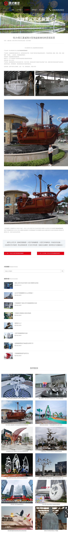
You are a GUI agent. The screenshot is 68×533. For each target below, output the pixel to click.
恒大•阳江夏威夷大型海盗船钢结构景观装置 (17, 425)
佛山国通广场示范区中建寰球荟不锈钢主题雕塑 (51, 398)
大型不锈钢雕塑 (33, 242)
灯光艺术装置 (32, 245)
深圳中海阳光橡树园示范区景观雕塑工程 (17, 398)
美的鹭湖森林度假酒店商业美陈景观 (17, 530)
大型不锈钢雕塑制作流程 (21, 333)
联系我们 (41, 9)
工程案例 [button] (26, 9)
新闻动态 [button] (34, 9)
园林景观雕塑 (21, 242)
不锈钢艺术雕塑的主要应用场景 (23, 313)
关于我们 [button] (19, 9)
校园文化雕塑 (43, 245)
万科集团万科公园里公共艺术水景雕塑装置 (17, 451)
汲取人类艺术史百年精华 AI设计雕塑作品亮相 (26, 283)
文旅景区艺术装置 (11, 245)
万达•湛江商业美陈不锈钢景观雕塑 (51, 504)
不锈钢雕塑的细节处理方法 (22, 353)
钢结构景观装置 (23, 50)
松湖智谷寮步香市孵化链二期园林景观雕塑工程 (51, 478)
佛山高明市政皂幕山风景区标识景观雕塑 (17, 478)
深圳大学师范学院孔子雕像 (51, 530)
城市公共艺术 (11, 242)
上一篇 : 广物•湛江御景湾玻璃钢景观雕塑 (14, 253)
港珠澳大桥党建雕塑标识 (17, 504)
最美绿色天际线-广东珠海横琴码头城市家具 (51, 425)
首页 (13, 9)
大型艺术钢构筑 (44, 242)
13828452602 (56, 10)
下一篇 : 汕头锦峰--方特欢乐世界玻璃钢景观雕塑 (49, 253)
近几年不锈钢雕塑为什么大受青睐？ (24, 293)
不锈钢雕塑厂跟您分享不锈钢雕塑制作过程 (26, 303)
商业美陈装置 (22, 245)
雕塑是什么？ (18, 323)
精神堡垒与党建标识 (55, 245)
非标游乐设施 (55, 242)
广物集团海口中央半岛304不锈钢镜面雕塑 (51, 451)
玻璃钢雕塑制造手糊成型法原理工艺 (24, 343)
